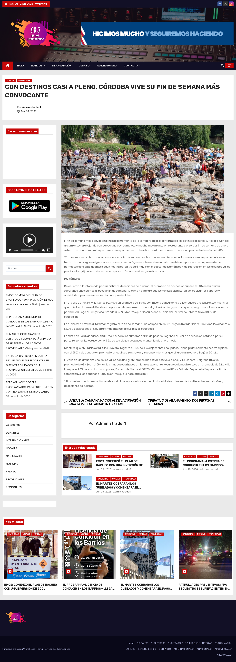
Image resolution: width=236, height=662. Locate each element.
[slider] (27, 250)
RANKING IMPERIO (107, 65)
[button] (222, 65)
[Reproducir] (10, 250)
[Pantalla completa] (48, 250)
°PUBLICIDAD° (192, 643)
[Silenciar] (43, 250)
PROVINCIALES (24, 80)
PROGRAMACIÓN (61, 65)
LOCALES (11, 448)
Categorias (13, 425)
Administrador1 (31, 107)
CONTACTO (132, 65)
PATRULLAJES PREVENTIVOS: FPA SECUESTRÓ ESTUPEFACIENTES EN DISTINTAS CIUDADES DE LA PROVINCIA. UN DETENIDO (203, 590)
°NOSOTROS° (158, 643)
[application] (29, 240)
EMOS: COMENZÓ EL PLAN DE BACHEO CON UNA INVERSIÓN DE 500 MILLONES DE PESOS (29, 299)
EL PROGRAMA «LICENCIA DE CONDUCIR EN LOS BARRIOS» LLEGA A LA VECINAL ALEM (29, 321)
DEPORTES (12, 433)
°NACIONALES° (205, 649)
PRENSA (11, 471)
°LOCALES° (142, 643)
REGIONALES (14, 487)
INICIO (20, 65)
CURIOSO (84, 65)
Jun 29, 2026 (103, 469)
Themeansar (63, 649)
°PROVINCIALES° (223, 649)
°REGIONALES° (224, 654)
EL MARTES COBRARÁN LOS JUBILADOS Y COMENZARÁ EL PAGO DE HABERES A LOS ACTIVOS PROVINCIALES (145, 590)
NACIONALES (14, 456)
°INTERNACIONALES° (184, 649)
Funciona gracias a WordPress (19, 649)
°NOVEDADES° (175, 643)
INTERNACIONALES (17, 440)
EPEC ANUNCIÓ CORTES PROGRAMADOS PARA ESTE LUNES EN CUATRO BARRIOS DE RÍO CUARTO (29, 387)
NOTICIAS (38, 65)
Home (131, 643)
